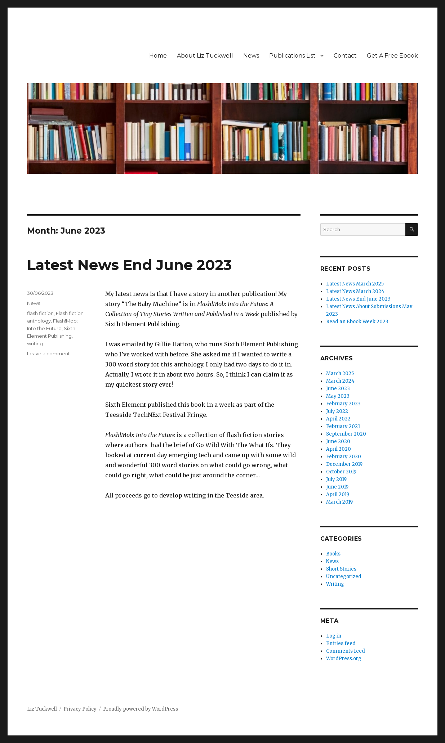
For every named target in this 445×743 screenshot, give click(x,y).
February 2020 (343, 457)
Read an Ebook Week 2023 (357, 322)
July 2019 (336, 479)
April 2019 (337, 494)
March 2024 (340, 381)
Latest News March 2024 (355, 291)
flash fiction (40, 313)
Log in (333, 636)
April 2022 (338, 419)
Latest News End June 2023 (129, 265)
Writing (335, 584)
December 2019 (344, 464)
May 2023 (338, 396)
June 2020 (338, 441)
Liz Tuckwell (42, 709)
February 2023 (343, 404)
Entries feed (341, 643)
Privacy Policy (80, 709)
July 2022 (337, 411)
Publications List (292, 55)
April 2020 (338, 449)
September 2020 (346, 434)
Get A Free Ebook (392, 55)
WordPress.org (343, 659)
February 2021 (343, 426)
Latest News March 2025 (355, 284)
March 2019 (339, 502)
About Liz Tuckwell (205, 55)
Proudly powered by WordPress (140, 709)
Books (333, 554)
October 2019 (341, 472)
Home (158, 55)
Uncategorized (343, 576)
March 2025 (340, 373)
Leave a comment (48, 353)
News (251, 55)
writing (35, 343)
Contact (345, 55)
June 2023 (338, 389)
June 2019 (337, 487)
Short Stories (341, 569)
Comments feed (345, 651)
